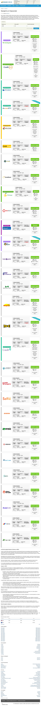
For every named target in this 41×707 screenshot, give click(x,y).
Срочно (2, 685)
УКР (38, 5)
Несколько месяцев (37, 652)
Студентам (2, 673)
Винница (2, 691)
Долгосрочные (37, 653)
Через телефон (3, 688)
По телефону (38, 674)
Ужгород (38, 696)
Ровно (39, 693)
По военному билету (37, 679)
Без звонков (3, 684)
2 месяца (2, 654)
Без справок (3, 677)
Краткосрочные (37, 651)
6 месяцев (38, 646)
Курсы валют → (16, 0)
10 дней (2, 646)
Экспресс (2, 686)
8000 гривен (3, 639)
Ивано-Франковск (4, 695)
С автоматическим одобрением (35, 686)
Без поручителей (37, 675)
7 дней (2, 645)
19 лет (2, 658)
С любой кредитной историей (35, 685)
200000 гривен (37, 639)
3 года (39, 650)
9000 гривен (3, 640)
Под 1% (39, 676)
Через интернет (3, 687)
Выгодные (38, 684)
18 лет (2, 657)
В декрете (38, 681)
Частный (38, 671)
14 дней (2, 647)
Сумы (39, 694)
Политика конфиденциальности (11, 700)
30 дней (2, 649)
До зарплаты (3, 671)
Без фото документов (36, 677)
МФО (14, 5)
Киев (2, 696)
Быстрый (38, 688)
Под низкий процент (4, 682)
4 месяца (38, 645)
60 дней (2, 650)
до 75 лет (38, 657)
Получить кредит (35, 36)
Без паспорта (38, 672)
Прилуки (38, 692)
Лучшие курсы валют (5, 616)
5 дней (2, 644)
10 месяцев (38, 647)
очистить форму (30, 28)
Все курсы (2, 624)
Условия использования (21, 700)
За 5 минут (38, 687)
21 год (2, 660)
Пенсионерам (3, 674)
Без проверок (3, 680)
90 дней (2, 652)
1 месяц (2, 653)
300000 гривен (37, 640)
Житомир (2, 693)
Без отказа (2, 679)
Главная (2, 8)
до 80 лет (38, 658)
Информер (3, 700)
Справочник (22, 5)
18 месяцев (38, 648)
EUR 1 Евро (15, 2)
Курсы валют (3, 5)
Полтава (38, 691)
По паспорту (38, 673)
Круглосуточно (3, 683)
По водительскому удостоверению (34, 678)
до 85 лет (38, 659)
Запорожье (3, 694)
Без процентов (3, 681)
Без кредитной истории (36, 683)
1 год (39, 649)
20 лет (2, 659)
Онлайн (2, 672)
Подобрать (36, 28)
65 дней (2, 651)
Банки (17, 5)
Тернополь (38, 695)
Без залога (2, 676)
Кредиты (9, 5)
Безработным (3, 675)
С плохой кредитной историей (6, 678)
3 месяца (38, 644)
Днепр (2, 692)
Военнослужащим (37, 682)
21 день (2, 648)
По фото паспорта (37, 680)
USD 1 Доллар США (17, 1)
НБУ (39, 624)
